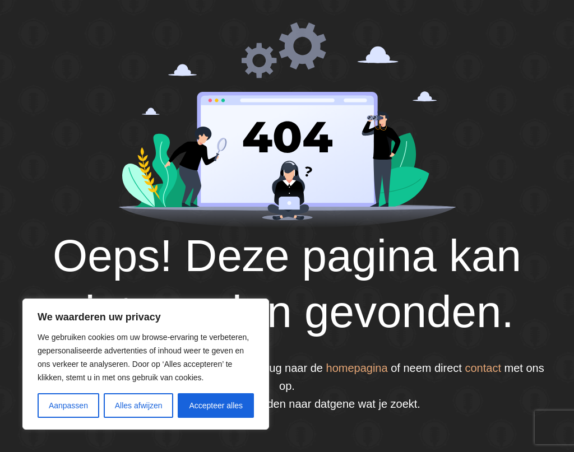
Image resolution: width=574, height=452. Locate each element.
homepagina (357, 368)
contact (483, 368)
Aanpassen (68, 405)
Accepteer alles (216, 405)
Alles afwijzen (139, 405)
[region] (145, 364)
